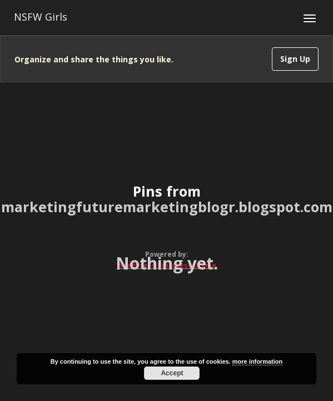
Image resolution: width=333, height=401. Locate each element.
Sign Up (295, 58)
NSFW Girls (40, 16)
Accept (172, 373)
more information (257, 361)
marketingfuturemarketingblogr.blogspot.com (166, 206)
